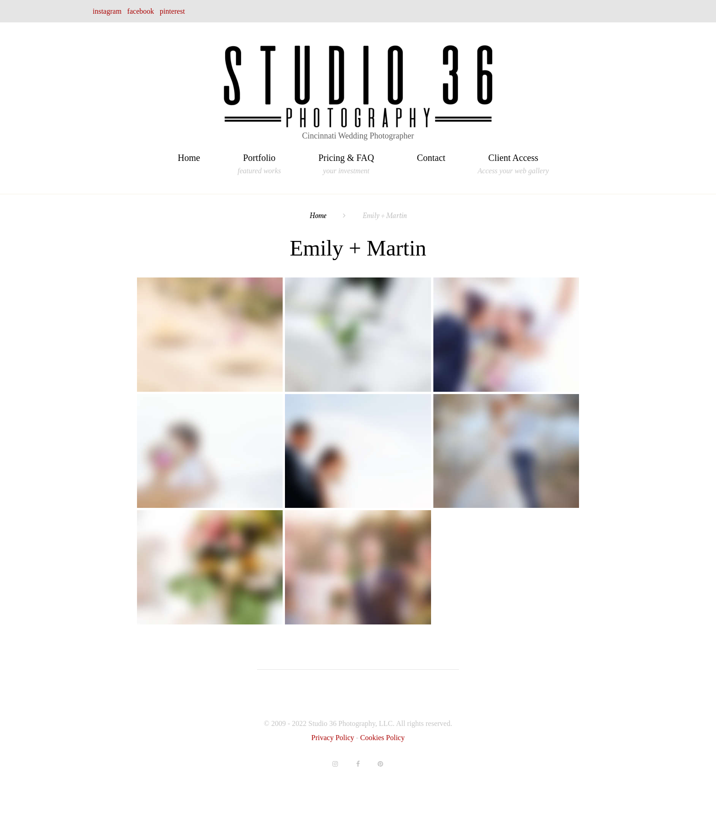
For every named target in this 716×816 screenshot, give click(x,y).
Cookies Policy (382, 737)
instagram (107, 11)
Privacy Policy (333, 737)
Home (189, 158)
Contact (431, 158)
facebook (140, 11)
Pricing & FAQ (346, 159)
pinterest (172, 11)
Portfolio (259, 159)
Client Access (513, 159)
